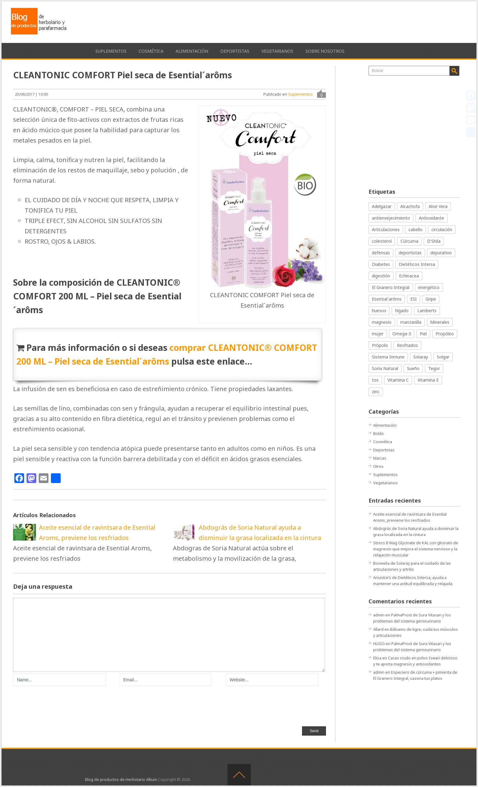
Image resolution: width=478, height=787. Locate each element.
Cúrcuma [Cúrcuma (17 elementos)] (409, 241)
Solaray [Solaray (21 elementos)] (420, 357)
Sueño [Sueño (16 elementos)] (413, 368)
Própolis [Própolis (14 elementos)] (380, 345)
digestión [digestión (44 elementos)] (381, 276)
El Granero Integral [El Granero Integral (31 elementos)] (390, 287)
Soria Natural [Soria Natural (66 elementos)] (385, 368)
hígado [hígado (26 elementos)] (401, 310)
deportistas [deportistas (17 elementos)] (410, 253)
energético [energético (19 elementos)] (429, 287)
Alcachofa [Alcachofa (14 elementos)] (410, 206)
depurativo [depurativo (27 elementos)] (441, 253)
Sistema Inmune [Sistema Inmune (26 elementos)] (388, 357)
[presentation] (59, 705)
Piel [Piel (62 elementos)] (423, 334)
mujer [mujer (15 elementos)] (377, 334)
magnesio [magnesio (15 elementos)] (381, 322)
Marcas (379, 458)
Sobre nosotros (324, 51)
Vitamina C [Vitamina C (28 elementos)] (398, 380)
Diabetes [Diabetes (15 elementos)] (381, 264)
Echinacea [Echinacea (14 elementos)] (409, 276)
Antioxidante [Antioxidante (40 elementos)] (431, 218)
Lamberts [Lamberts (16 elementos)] (427, 310)
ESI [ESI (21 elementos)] (413, 299)
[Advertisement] (349, 21)
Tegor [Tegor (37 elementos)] (434, 368)
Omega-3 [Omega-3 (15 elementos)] (401, 334)
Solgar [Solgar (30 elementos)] (443, 357)
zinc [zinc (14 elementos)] (376, 391)
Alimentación (192, 51)
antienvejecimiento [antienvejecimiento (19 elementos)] (391, 218)
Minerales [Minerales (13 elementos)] (439, 322)
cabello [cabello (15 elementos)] (415, 229)
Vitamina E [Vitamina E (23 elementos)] (428, 380)
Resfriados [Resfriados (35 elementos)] (407, 345)
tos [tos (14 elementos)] (375, 380)
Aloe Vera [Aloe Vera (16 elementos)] (438, 206)
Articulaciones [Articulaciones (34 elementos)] (386, 229)
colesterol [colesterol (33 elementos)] (382, 241)
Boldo (378, 433)
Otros (378, 466)
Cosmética (151, 51)
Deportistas (234, 51)
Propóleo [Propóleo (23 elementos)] (445, 334)
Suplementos (111, 51)
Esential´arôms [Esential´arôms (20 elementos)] (386, 299)
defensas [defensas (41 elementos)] (381, 253)
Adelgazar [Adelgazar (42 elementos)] (381, 206)
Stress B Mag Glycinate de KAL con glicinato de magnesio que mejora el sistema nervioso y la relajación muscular (415, 549)
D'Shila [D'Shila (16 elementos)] (434, 241)
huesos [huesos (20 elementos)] (379, 310)
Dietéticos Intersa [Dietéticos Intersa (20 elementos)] (417, 264)
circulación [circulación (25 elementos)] (441, 229)
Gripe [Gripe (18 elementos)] (431, 299)
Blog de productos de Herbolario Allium (121, 779)
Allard (378, 629)
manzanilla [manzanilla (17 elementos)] (410, 322)
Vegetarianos (277, 51)
